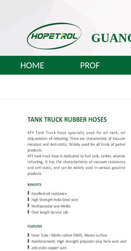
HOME (32, 65)
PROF (90, 65)
